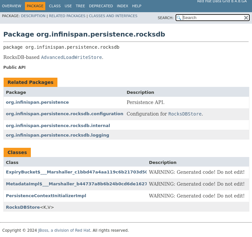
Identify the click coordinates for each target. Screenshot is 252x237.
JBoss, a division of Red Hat (64, 230)
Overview (11, 6)
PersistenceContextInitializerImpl (46, 195)
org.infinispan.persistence (37, 102)
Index (122, 6)
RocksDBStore (23, 207)
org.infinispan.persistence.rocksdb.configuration (64, 113)
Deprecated (101, 6)
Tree (80, 6)
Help (136, 6)
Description (33, 16)
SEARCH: (166, 18)
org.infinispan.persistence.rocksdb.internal (58, 125)
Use (68, 6)
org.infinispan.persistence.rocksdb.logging (57, 135)
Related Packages (67, 16)
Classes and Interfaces (113, 16)
